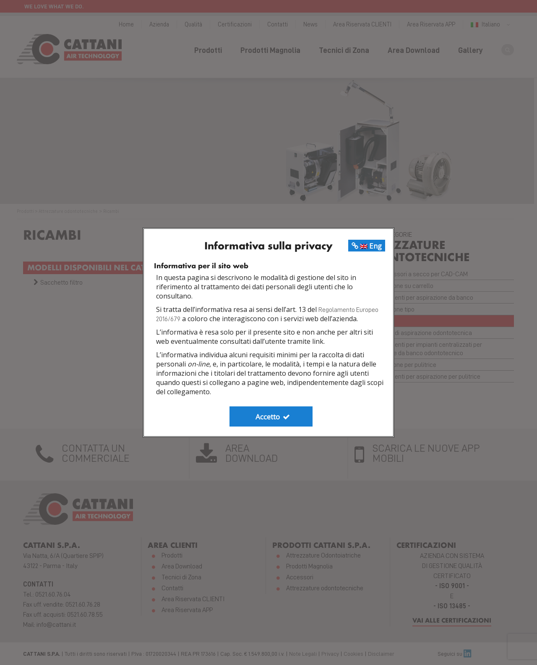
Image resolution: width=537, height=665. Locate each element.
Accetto (273, 417)
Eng (367, 246)
